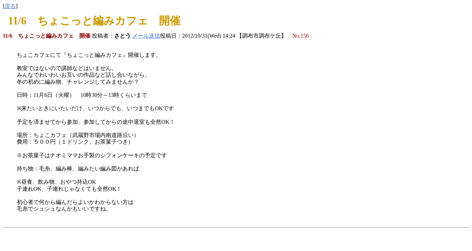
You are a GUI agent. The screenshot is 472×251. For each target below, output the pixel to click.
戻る (10, 6)
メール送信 (146, 36)
